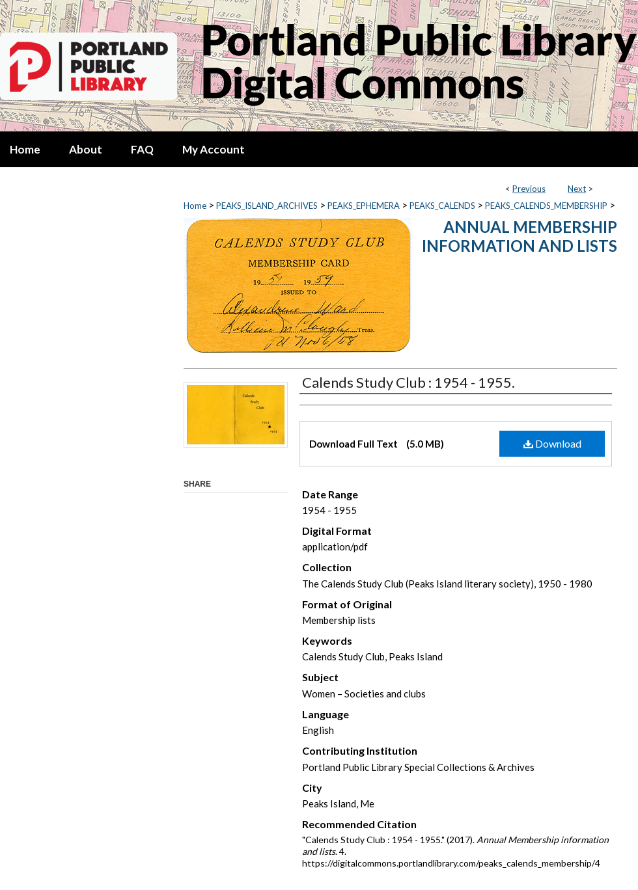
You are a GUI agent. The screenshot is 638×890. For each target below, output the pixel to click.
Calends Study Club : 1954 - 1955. (408, 382)
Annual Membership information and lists (519, 236)
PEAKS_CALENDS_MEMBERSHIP (546, 205)
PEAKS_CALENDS (442, 205)
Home (195, 205)
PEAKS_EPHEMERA (363, 205)
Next (577, 188)
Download (552, 443)
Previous (529, 188)
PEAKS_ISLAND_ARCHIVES (267, 205)
